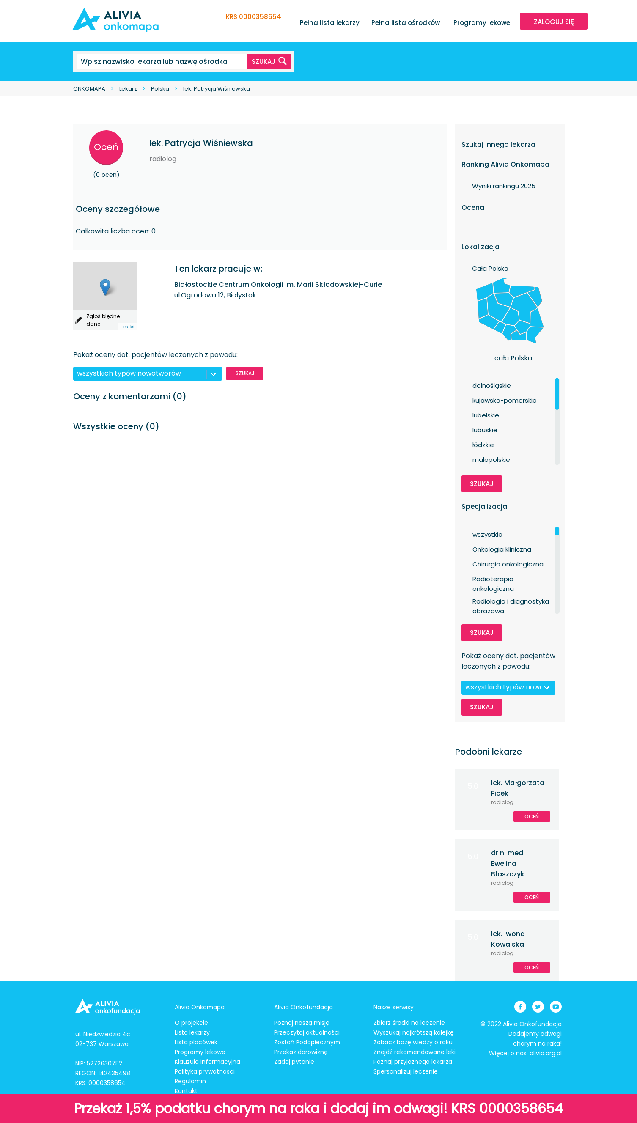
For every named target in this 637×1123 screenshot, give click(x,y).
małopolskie (491, 459)
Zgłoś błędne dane (103, 320)
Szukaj (245, 373)
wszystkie (487, 534)
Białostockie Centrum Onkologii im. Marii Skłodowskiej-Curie (278, 284)
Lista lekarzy (192, 1032)
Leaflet (128, 326)
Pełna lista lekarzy (330, 22)
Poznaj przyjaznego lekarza (412, 1061)
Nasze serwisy (393, 1007)
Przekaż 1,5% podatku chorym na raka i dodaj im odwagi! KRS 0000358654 (318, 1108)
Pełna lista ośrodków (405, 22)
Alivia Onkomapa (200, 1007)
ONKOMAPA (89, 89)
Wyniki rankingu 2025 (503, 185)
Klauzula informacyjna (207, 1061)
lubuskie (484, 430)
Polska (160, 89)
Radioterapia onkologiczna (493, 579)
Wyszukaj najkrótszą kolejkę (413, 1032)
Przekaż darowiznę (301, 1052)
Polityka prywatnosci (205, 1071)
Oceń (106, 147)
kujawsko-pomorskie (504, 400)
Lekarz (128, 89)
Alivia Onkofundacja (303, 1007)
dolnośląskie (491, 385)
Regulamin (190, 1081)
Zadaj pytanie (294, 1061)
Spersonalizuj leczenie (405, 1071)
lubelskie (485, 415)
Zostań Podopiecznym (307, 1042)
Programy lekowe (481, 22)
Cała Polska (490, 268)
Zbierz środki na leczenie (409, 1023)
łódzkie (483, 444)
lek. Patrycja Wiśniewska (216, 89)
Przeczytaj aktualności (307, 1032)
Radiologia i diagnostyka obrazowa (510, 601)
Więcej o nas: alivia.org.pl (525, 1053)
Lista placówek (196, 1042)
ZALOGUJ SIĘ (554, 21)
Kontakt (186, 1091)
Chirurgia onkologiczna (508, 564)
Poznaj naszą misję (301, 1023)
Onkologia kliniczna (501, 549)
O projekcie (191, 1023)
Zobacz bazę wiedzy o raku (413, 1042)
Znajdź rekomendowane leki (414, 1052)
